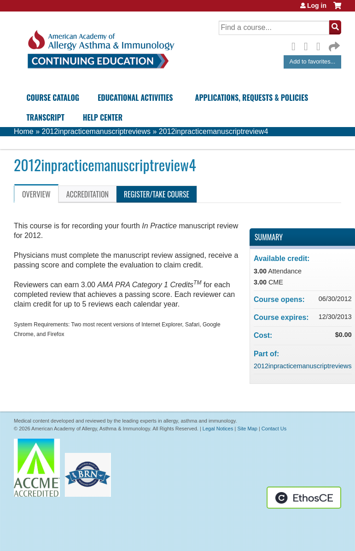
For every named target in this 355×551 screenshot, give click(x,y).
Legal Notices (218, 428)
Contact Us (274, 428)
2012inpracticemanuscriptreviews (96, 131)
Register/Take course (156, 194)
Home (24, 131)
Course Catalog (52, 97)
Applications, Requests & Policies (251, 97)
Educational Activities (135, 97)
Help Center (102, 117)
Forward (333, 44)
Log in (316, 5)
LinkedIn (321, 45)
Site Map (247, 428)
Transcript (45, 117)
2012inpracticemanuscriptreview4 (213, 131)
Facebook (296, 45)
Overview (36, 194)
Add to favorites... (313, 61)
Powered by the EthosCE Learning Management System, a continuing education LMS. (304, 498)
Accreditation (87, 194)
